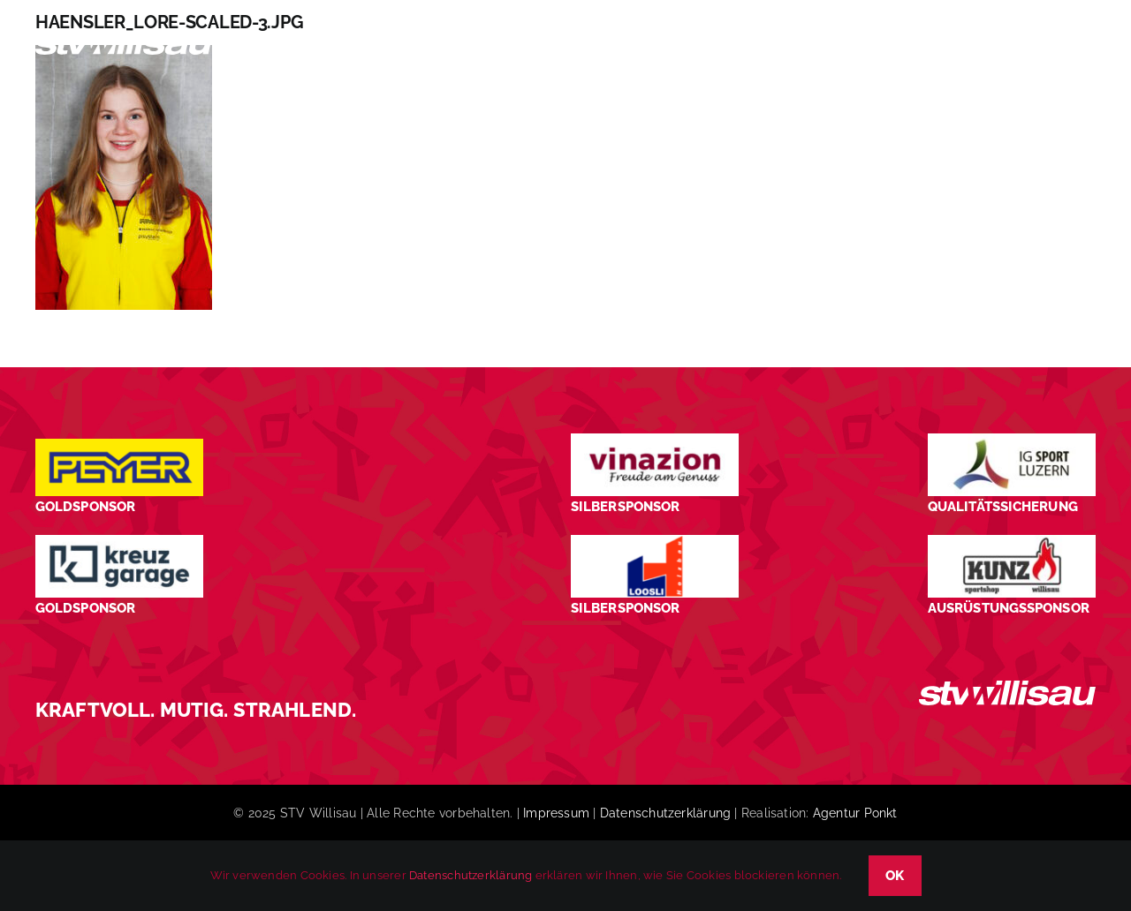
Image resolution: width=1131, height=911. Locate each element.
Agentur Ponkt (855, 813)
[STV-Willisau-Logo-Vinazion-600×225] (655, 440)
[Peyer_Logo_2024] (119, 445)
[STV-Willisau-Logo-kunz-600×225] (1012, 541)
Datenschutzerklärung (665, 813)
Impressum (556, 813)
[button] (1065, 47)
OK (895, 876)
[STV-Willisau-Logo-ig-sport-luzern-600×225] (1012, 440)
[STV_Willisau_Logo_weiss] (1007, 687)
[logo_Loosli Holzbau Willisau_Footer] (655, 541)
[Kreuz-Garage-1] (119, 541)
